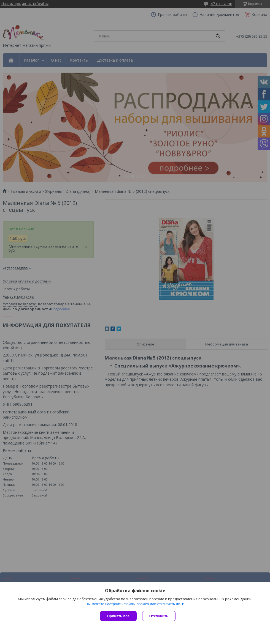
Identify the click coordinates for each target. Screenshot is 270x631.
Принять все (118, 616)
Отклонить (158, 616)
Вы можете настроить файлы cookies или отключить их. (133, 604)
